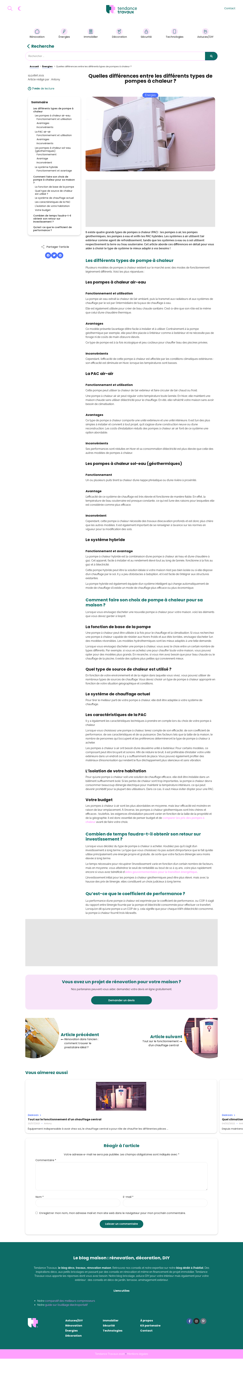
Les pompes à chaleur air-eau (52, 115)
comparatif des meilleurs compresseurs (70, 1315)
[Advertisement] (150, 203)
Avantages (43, 123)
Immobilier (91, 33)
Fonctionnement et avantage (54, 170)
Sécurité (146, 33)
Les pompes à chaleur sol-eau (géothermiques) (53, 149)
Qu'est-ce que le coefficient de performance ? (52, 229)
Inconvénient (44, 162)
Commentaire (45, 1174)
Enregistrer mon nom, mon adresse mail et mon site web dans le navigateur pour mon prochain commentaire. (110, 1227)
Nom (39, 1211)
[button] (48, 255)
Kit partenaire (150, 1340)
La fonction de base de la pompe (54, 186)
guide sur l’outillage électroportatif (66, 1319)
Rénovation (37, 33)
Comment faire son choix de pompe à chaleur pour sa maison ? (54, 179)
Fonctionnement (47, 154)
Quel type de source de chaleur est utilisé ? (53, 192)
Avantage (42, 158)
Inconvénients (45, 127)
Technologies (174, 33)
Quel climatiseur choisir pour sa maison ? (121, 1121)
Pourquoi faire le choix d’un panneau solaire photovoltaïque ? (184, 1121)
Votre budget (43, 210)
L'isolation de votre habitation (52, 206)
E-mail (128, 1211)
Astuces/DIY (205, 33)
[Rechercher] (211, 56)
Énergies (64, 33)
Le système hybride (46, 167)
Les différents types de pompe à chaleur (53, 110)
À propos (146, 1335)
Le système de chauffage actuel (54, 197)
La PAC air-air (43, 131)
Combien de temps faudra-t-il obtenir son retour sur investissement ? (52, 218)
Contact (229, 8)
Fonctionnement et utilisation (54, 119)
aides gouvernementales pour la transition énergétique (161, 872)
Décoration (119, 33)
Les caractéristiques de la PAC (52, 201)
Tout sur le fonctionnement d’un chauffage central (51, 1121)
